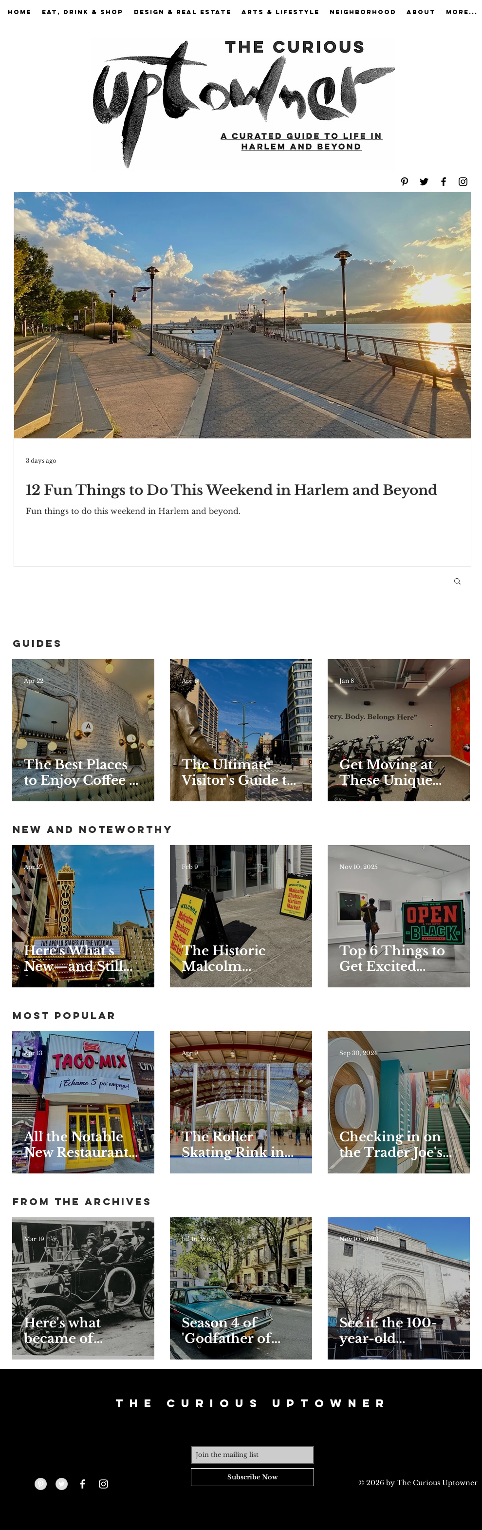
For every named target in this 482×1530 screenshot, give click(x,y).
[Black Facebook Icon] (443, 182)
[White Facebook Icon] (82, 1484)
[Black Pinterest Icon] (404, 182)
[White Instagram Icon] (103, 1484)
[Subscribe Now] (252, 1477)
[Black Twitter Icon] (424, 182)
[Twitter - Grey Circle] (62, 1484)
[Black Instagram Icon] (463, 182)
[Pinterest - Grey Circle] (41, 1484)
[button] (457, 582)
